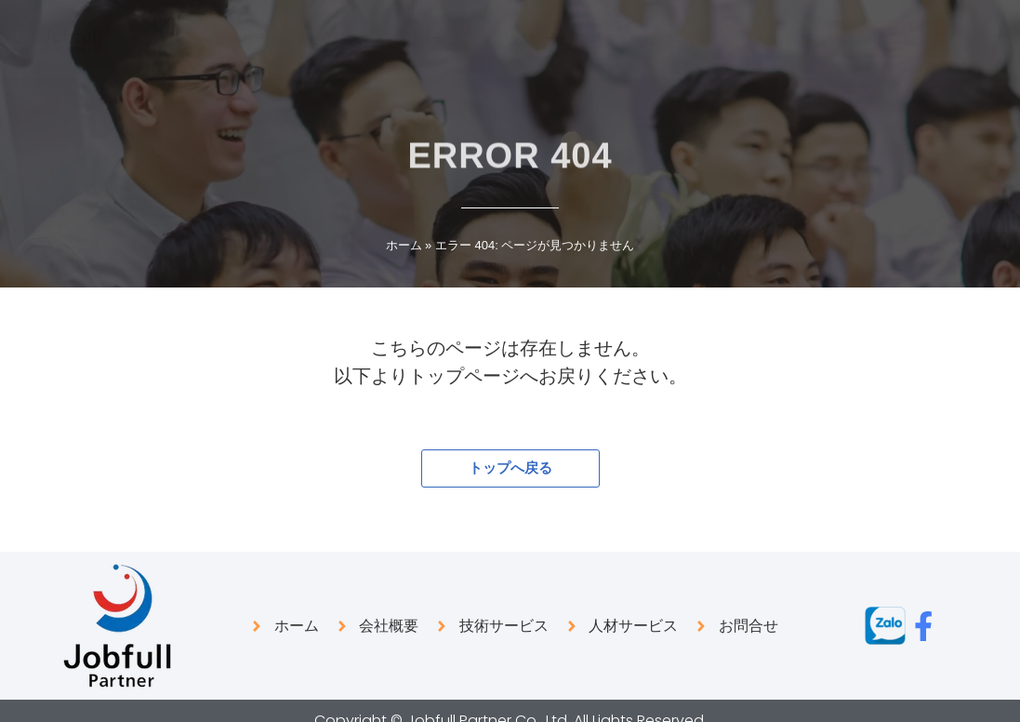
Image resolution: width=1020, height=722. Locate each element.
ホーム (404, 245)
